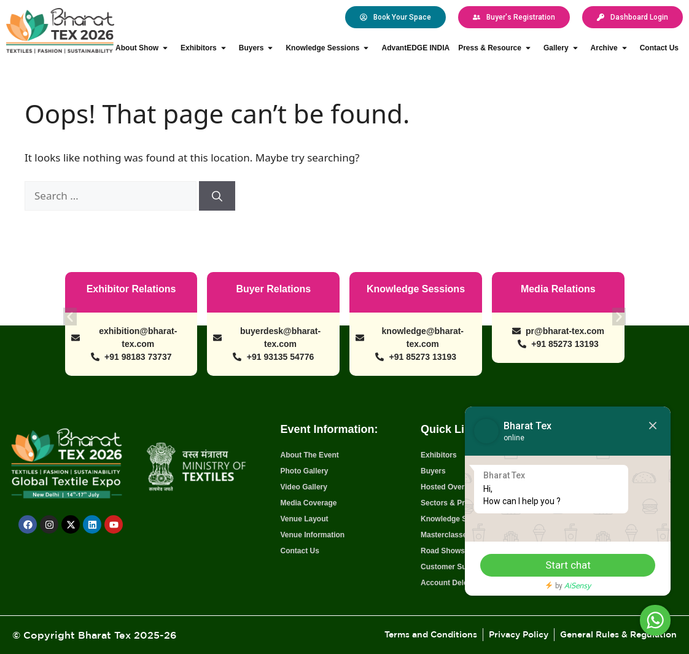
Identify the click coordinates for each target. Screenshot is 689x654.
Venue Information (312, 535)
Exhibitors (205, 48)
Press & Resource (496, 48)
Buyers (258, 48)
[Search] (217, 196)
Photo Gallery (304, 471)
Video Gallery (303, 487)
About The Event (309, 455)
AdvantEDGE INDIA (415, 48)
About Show (143, 48)
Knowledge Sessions (329, 48)
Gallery (562, 48)
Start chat (563, 565)
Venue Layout (304, 519)
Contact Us (659, 48)
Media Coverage (308, 503)
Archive (611, 48)
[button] (71, 314)
